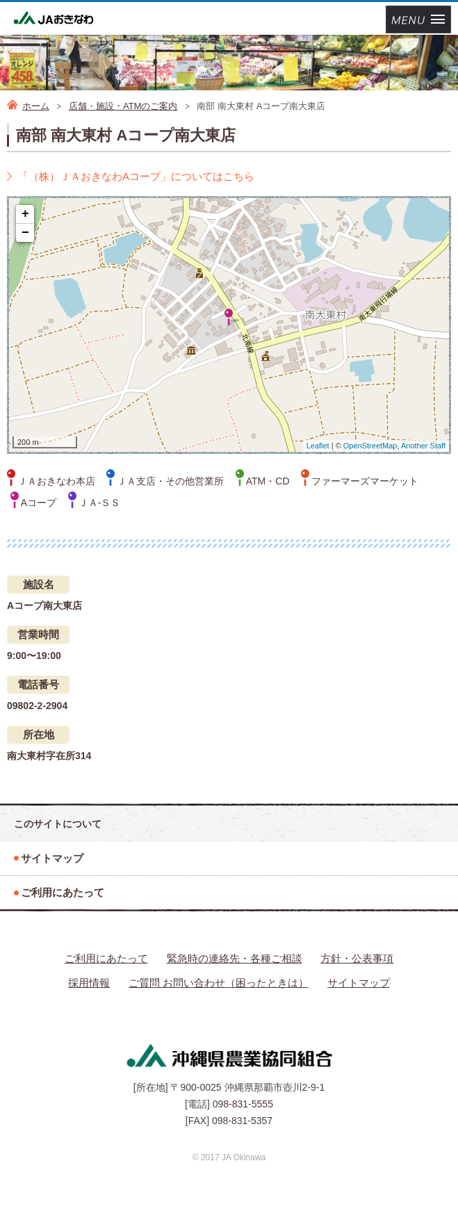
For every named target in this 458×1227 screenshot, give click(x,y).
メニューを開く (418, 19)
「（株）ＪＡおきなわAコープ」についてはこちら (136, 176)
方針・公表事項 (356, 958)
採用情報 (89, 983)
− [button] (25, 233)
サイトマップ (358, 983)
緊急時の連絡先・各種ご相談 (234, 958)
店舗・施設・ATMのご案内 (123, 106)
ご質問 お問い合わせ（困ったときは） (219, 983)
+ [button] (25, 214)
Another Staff (423, 445)
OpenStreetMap (370, 445)
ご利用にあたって (106, 958)
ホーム (35, 106)
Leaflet (317, 445)
